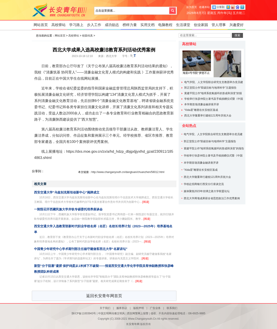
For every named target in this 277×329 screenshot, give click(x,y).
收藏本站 (204, 7)
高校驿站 (58, 25)
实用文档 (147, 25)
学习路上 (76, 25)
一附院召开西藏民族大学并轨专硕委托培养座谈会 (68, 209)
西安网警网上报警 (137, 313)
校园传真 (87, 35)
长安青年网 (61, 10)
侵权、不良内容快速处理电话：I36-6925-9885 (178, 313)
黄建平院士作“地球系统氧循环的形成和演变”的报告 (214, 148)
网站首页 (41, 25)
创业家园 (201, 25)
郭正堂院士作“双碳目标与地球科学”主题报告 (210, 87)
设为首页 (191, 7)
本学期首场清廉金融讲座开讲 (201, 104)
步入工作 (94, 25)
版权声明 (138, 308)
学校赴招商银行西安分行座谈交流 (204, 184)
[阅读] (145, 201)
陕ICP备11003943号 (84, 313)
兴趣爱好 (236, 25)
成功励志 (112, 25)
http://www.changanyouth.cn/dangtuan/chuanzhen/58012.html (127, 172)
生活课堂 (183, 25)
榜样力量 (130, 25)
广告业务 (155, 308)
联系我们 (172, 308)
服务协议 (121, 308)
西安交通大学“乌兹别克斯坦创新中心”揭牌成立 (66, 192)
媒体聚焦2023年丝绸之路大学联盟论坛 (207, 191)
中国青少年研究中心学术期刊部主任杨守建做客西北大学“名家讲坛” (80, 249)
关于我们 (105, 308)
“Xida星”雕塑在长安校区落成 (201, 110)
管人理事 (219, 25)
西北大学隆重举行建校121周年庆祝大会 (207, 115)
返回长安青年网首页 (104, 296)
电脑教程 (165, 25)
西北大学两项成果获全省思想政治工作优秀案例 (212, 198)
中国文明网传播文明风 (111, 313)
